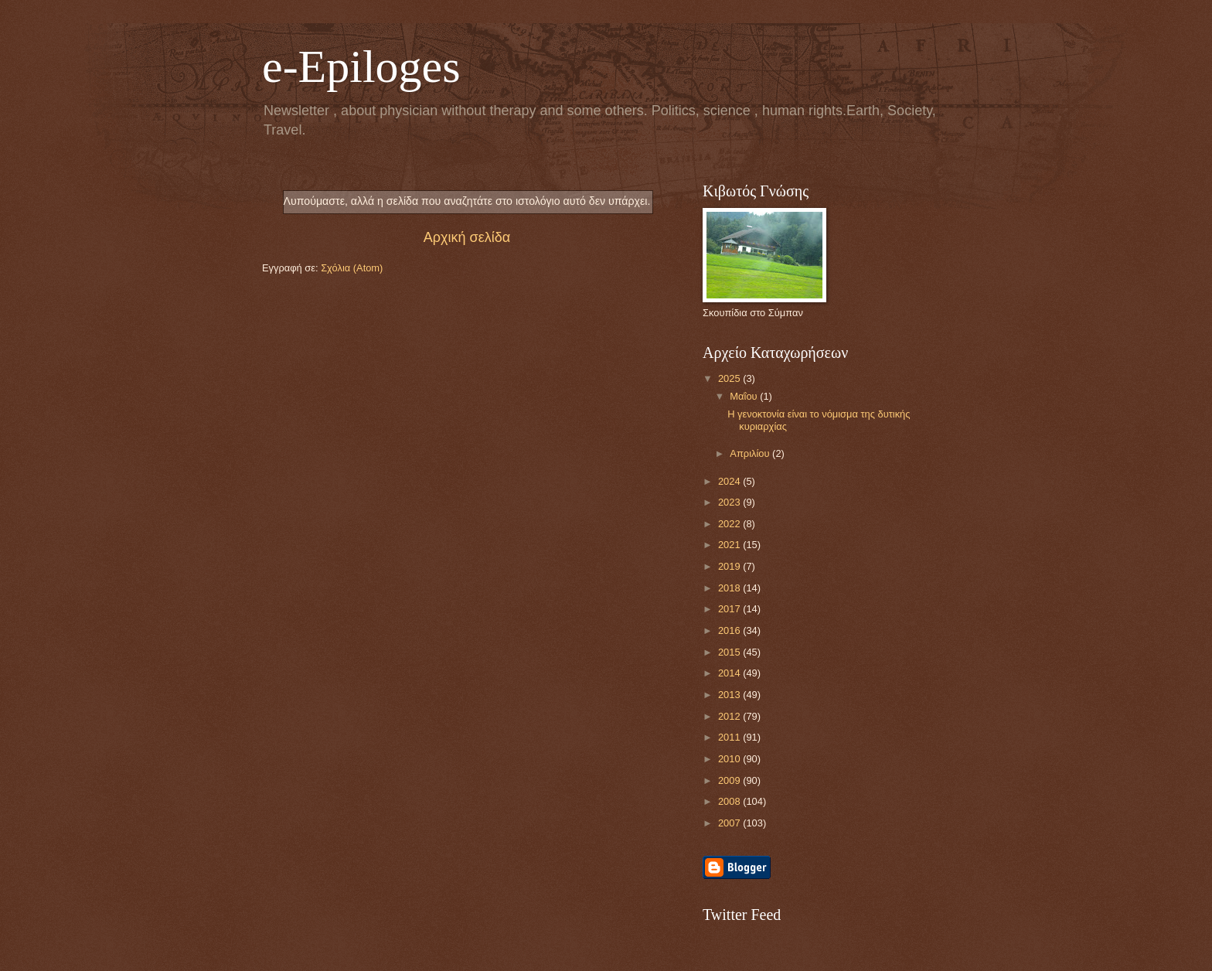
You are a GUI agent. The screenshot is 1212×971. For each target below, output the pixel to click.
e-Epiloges (361, 66)
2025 (730, 378)
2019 (730, 566)
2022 (730, 524)
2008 (730, 801)
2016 (730, 630)
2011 (730, 737)
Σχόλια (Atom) (352, 268)
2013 (730, 694)
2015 (730, 652)
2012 (730, 716)
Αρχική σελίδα (467, 237)
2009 (730, 780)
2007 (730, 823)
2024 (730, 481)
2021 (730, 544)
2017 (730, 609)
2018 (730, 588)
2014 (730, 673)
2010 (730, 759)
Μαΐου (745, 396)
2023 (730, 502)
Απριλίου (751, 453)
